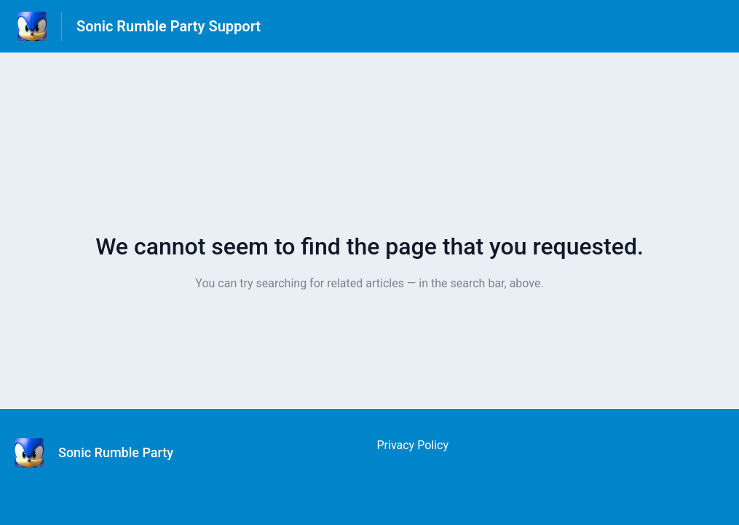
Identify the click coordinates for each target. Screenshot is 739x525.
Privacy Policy (413, 445)
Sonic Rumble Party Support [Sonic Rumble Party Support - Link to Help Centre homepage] (168, 26)
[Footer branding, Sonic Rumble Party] (101, 452)
